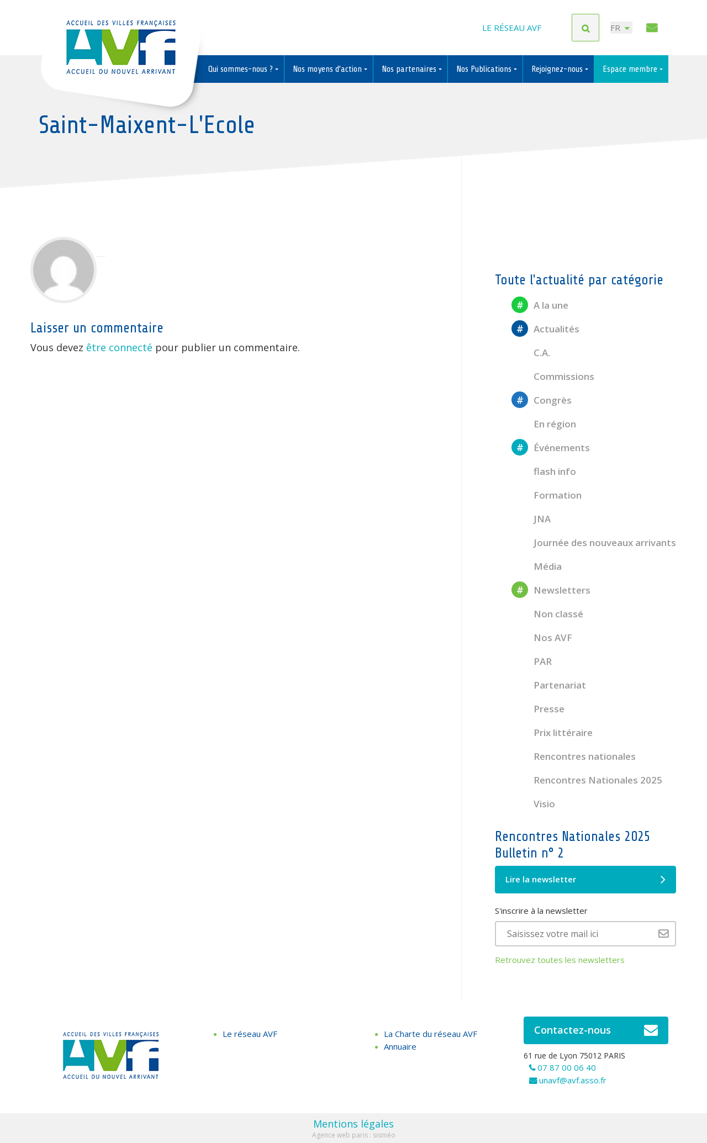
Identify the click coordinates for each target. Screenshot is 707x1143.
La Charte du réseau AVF (430, 1033)
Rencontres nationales (573, 756)
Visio (533, 803)
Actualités (545, 328)
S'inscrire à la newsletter (541, 910)
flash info (543, 471)
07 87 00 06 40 (566, 1067)
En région (543, 423)
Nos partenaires (410, 69)
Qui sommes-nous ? (241, 69)
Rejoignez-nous (558, 69)
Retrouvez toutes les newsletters (560, 959)
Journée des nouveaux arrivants (593, 542)
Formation (546, 495)
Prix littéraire (552, 732)
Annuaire (400, 1046)
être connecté (119, 347)
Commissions (552, 376)
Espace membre (631, 69)
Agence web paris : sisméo (353, 1135)
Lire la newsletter (585, 879)
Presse (537, 708)
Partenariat (548, 685)
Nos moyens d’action (328, 69)
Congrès (541, 400)
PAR (531, 661)
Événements (550, 447)
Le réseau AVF (511, 27)
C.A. (530, 352)
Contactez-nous (596, 1030)
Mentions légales (353, 1123)
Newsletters (550, 590)
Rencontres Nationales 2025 (586, 780)
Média (536, 566)
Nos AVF (541, 637)
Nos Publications (485, 69)
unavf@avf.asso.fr (572, 1080)
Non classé (547, 613)
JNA (531, 518)
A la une (539, 305)
